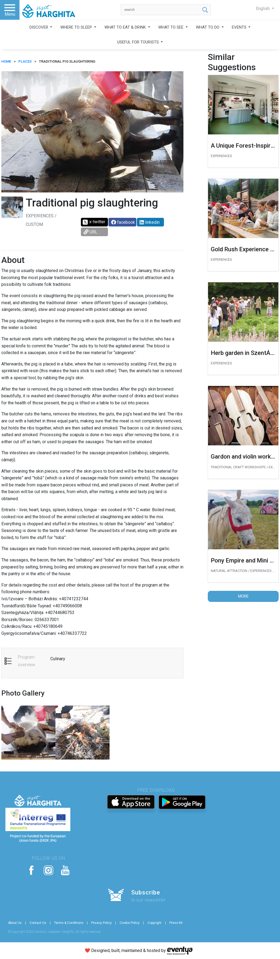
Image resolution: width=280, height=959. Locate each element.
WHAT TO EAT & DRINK (125, 27)
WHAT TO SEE (171, 27)
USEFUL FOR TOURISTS (138, 42)
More (243, 596)
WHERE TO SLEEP (76, 27)
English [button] (263, 8)
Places (25, 61)
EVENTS (240, 27)
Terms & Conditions (68, 923)
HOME (6, 61)
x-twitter (93, 222)
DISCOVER (39, 27)
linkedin (150, 222)
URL (90, 232)
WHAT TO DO (208, 27)
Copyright (154, 923)
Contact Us (37, 923)
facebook (123, 222)
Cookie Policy (130, 923)
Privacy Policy (101, 923)
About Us (15, 923)
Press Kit (176, 923)
